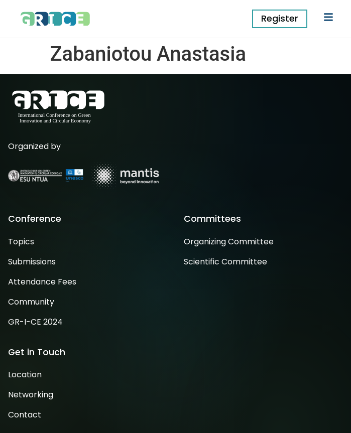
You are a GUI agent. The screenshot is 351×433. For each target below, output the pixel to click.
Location (25, 374)
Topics (21, 241)
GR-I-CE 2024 (35, 322)
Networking (30, 394)
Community (31, 302)
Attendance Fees (42, 281)
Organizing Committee (229, 241)
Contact (24, 414)
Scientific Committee (225, 261)
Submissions (32, 261)
